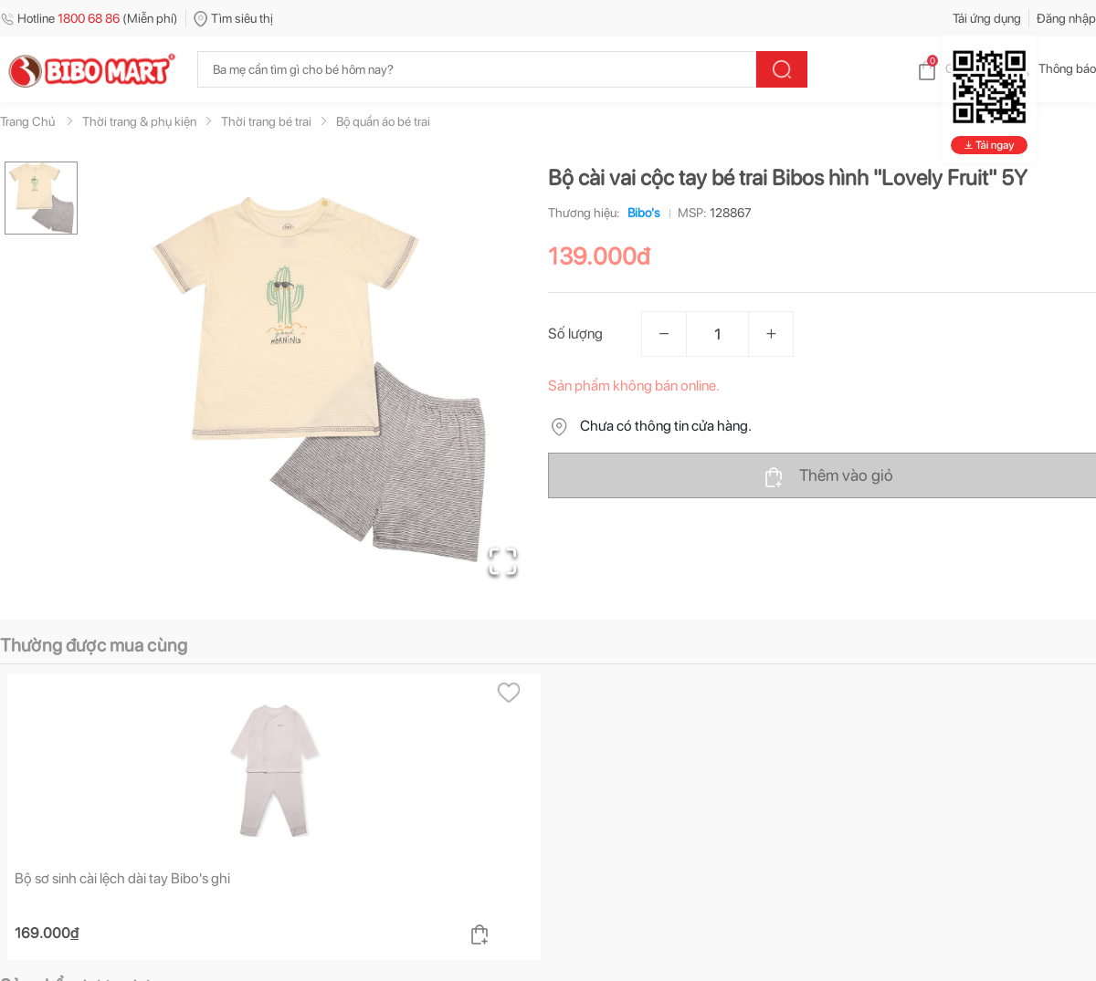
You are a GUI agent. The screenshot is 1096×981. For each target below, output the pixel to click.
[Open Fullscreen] (503, 561)
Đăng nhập (1066, 18)
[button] (318, 379)
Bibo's (640, 212)
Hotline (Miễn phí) (89, 18)
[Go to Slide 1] (41, 198)
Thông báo (1052, 68)
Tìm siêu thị (233, 18)
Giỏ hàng (955, 68)
